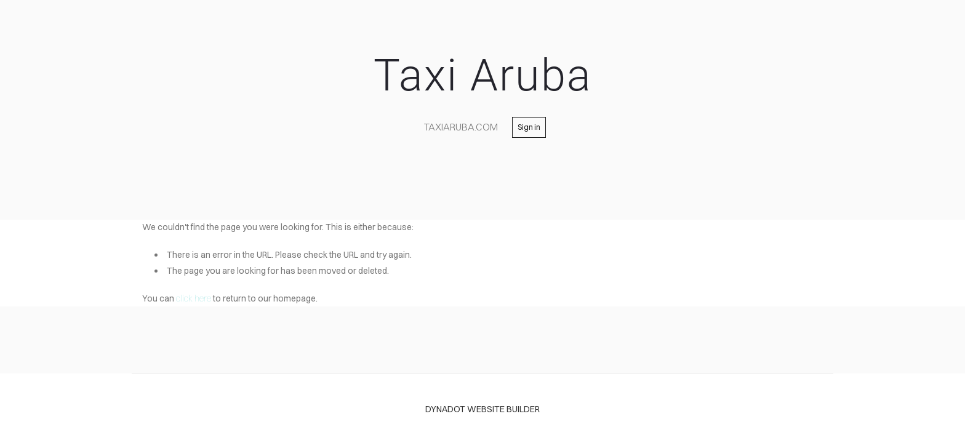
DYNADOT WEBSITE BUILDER (482, 409)
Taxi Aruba (483, 75)
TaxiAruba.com (461, 127)
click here (193, 298)
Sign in (529, 127)
